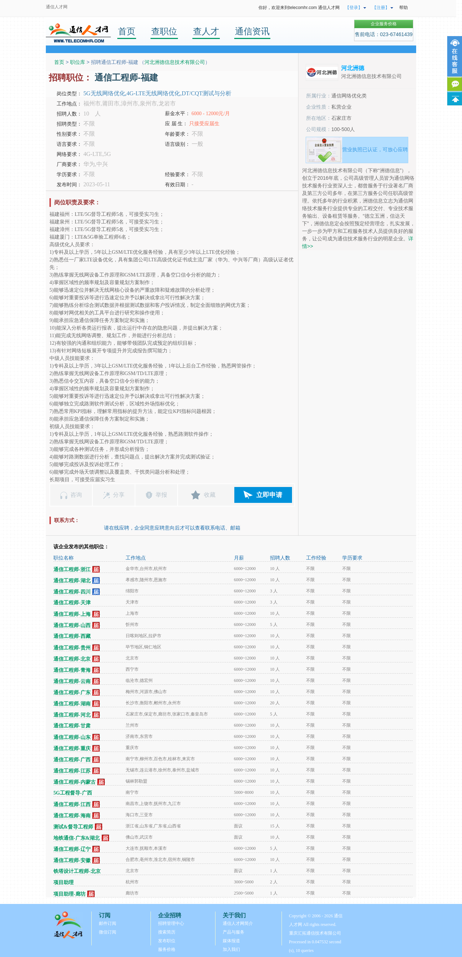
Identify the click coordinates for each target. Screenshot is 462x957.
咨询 (76, 495)
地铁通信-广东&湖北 (76, 838)
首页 (126, 31)
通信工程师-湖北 (72, 580)
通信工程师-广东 (72, 692)
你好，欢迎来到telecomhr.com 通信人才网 (299, 7)
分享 (119, 495)
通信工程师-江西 (72, 804)
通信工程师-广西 (72, 759)
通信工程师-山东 (72, 737)
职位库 (77, 62)
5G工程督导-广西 (72, 793)
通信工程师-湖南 (72, 703)
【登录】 (353, 7)
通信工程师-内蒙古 (74, 782)
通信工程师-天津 (72, 602)
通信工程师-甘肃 (72, 725)
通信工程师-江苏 (72, 771)
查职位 (164, 31)
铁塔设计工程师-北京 (77, 871)
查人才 (206, 31)
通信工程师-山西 (72, 625)
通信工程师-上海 (72, 614)
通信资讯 (252, 31)
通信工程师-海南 (72, 815)
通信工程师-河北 (72, 715)
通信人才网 (56, 6)
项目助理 (63, 882)
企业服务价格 (384, 23)
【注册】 (380, 7)
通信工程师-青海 (72, 670)
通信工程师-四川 (72, 592)
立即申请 (269, 495)
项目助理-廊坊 (69, 894)
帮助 (403, 7)
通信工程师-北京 (72, 659)
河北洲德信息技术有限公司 (174, 62)
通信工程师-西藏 (72, 636)
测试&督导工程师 (73, 827)
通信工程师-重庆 (72, 748)
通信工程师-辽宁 (72, 849)
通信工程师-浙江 (72, 569)
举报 (161, 495)
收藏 (209, 495)
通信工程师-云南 (72, 681)
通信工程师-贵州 (72, 648)
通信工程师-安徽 (72, 860)
